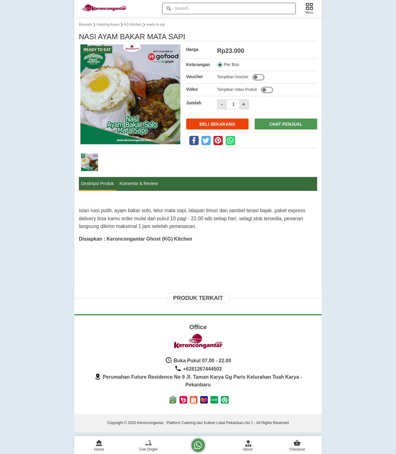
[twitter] (206, 140)
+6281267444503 (198, 369)
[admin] (247, 444)
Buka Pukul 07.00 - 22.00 (198, 360)
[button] (89, 162)
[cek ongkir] (148, 444)
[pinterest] (218, 140)
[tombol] (168, 8)
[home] (99, 444)
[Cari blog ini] (228, 8)
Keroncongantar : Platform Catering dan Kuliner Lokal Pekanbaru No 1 (195, 423)
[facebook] (194, 140)
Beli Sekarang (217, 124)
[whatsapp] (230, 140)
